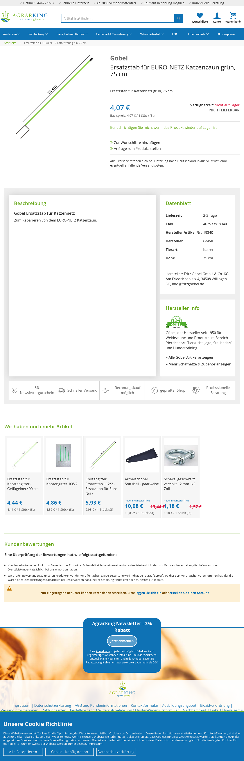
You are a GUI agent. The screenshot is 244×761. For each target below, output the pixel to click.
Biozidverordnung (215, 705)
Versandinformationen (19, 710)
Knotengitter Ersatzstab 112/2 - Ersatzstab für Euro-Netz (102, 486)
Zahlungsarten (54, 710)
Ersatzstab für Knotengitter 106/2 (61, 481)
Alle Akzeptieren (23, 751)
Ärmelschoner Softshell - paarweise (142, 481)
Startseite (10, 43)
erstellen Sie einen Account (189, 593)
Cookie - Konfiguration (69, 751)
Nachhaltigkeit (194, 710)
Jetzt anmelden (122, 641)
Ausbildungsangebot (179, 705)
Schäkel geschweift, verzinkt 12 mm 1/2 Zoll (180, 484)
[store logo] (24, 16)
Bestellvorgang (82, 710)
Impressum (21, 705)
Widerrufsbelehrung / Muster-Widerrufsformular (138, 710)
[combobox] (122, 18)
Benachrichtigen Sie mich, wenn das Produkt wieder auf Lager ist (163, 127)
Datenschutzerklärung (52, 705)
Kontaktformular (144, 705)
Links (214, 710)
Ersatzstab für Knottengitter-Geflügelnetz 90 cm (23, 484)
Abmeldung (103, 651)
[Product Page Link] (24, 471)
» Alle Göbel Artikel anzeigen (189, 357)
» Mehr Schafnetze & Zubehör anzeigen (198, 364)
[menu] (122, 34)
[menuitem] (11, 34)
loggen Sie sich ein (148, 593)
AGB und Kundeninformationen (101, 705)
